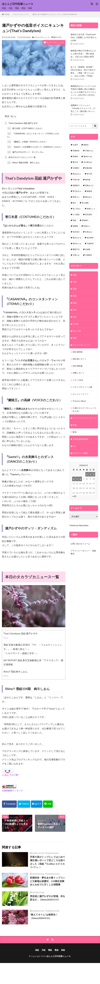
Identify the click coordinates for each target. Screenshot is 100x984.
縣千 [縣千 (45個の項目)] (74, 203)
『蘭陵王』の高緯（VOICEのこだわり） (27, 142)
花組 (4, 8)
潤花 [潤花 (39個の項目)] (74, 220)
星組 (23, 8)
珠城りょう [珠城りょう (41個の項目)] (91, 209)
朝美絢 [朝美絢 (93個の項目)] (75, 156)
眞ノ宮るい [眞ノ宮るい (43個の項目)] (77, 209)
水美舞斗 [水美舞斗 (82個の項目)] (76, 168)
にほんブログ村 (10, 775)
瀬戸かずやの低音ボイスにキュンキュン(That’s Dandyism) (54, 14)
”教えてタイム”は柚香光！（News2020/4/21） (44, 916)
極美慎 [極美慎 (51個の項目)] (89, 191)
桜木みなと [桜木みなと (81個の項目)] (77, 174)
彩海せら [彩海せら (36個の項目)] (86, 226)
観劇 (75, 425)
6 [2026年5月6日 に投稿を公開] (80, 479)
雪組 (17, 8)
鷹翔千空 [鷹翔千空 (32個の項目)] (76, 249)
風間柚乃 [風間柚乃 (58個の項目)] (76, 185)
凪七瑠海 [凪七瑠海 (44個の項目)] (85, 203)
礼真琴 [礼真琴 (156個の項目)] (75, 145)
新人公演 (77, 331)
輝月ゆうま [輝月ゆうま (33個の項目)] (77, 243)
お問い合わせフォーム (80, 543)
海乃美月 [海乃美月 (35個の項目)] (76, 232)
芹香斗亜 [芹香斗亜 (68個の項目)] (76, 180)
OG (74, 446)
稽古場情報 (78, 352)
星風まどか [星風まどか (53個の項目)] (89, 185)
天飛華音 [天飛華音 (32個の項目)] (88, 255)
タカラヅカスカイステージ (84, 418)
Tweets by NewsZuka (78, 525)
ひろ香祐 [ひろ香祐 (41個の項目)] (76, 214)
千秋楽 (76, 324)
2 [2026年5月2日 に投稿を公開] (90, 474)
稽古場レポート (79, 359)
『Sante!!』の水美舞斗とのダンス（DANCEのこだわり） (35, 147)
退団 (75, 338)
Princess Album (79, 401)
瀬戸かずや (57, 37)
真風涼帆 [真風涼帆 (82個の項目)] (88, 168)
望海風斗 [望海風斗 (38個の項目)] (85, 220)
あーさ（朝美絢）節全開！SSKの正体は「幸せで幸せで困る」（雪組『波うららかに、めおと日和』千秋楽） (83, 71)
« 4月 (74, 496)
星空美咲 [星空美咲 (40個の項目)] (88, 214)
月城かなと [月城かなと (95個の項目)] (89, 151)
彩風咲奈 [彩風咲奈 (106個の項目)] (76, 151)
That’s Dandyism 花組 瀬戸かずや (21, 123)
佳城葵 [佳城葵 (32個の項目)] (87, 249)
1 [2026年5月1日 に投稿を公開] (87, 474)
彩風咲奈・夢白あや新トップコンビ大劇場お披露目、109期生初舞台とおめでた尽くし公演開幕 (47, 881)
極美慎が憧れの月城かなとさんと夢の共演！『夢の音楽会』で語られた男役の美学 (83, 53)
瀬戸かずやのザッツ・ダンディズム (25, 152)
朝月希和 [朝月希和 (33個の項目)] (90, 238)
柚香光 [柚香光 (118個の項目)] (86, 145)
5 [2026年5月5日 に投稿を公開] (77, 479)
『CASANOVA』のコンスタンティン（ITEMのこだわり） (33, 135)
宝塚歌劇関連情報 (80, 439)
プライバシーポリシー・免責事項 (83, 552)
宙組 (30, 8)
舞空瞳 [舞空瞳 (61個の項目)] (87, 180)
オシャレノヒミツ (80, 394)
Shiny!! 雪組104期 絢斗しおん (23, 162)
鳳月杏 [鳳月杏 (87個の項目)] (75, 162)
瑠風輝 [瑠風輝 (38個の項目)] (75, 226)
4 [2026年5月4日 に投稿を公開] (73, 479)
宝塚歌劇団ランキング (12, 790)
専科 (75, 310)
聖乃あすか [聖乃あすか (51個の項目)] (77, 191)
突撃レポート (79, 373)
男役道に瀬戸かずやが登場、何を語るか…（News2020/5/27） (47, 898)
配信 (75, 432)
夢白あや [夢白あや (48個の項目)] (88, 197)
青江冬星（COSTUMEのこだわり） (25, 128)
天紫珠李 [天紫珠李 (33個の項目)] (90, 243)
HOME (6, 14)
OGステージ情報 (80, 453)
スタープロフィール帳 (82, 387)
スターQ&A (78, 380)
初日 (75, 317)
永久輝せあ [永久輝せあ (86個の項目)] (87, 162)
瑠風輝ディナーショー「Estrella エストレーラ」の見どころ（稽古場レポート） (83, 108)
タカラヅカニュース (21, 14)
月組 (10, 8)
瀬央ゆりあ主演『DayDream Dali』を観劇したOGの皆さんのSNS (84, 37)
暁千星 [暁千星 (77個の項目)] (89, 174)
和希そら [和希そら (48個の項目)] (76, 197)
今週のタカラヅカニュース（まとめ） (83, 409)
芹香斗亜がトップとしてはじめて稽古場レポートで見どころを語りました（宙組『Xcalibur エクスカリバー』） (47, 862)
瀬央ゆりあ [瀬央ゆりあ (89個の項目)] (87, 156)
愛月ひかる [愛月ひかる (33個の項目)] (77, 238)
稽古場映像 (78, 366)
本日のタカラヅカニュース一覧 (20, 157)
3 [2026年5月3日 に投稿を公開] (93, 474)
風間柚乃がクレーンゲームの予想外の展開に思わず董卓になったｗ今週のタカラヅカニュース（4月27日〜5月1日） (83, 90)
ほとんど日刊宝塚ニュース (17, 4)
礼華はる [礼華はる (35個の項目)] (88, 232)
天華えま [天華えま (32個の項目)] (76, 255)
